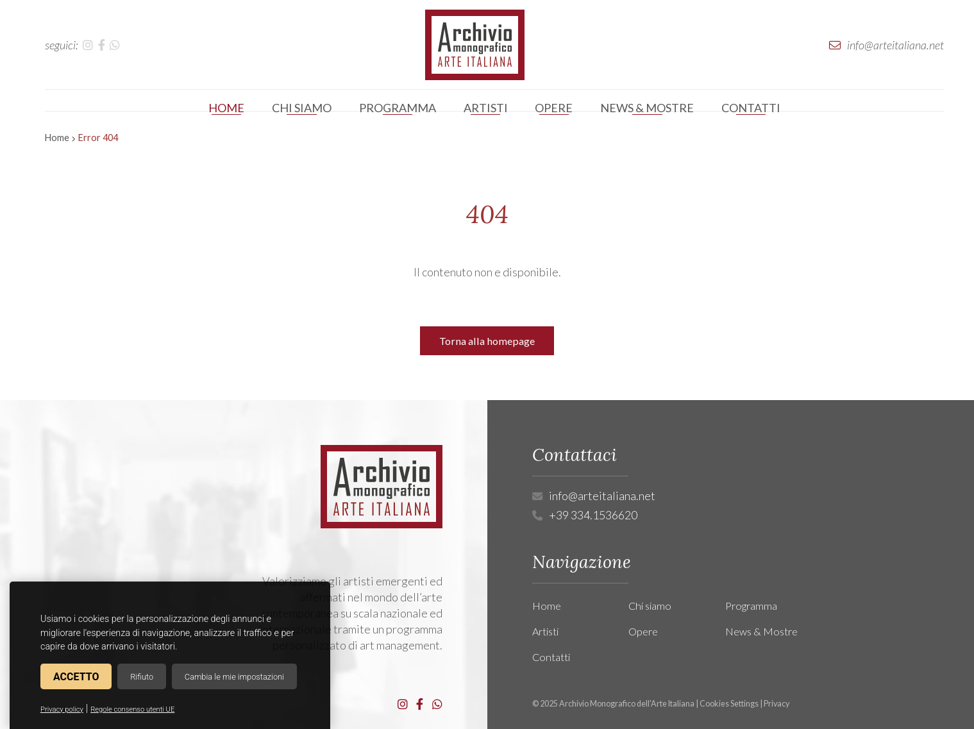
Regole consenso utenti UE (132, 709)
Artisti (545, 631)
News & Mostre (761, 631)
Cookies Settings (729, 703)
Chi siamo (649, 605)
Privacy (776, 703)
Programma (751, 605)
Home (57, 137)
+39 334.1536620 (593, 515)
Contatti (551, 657)
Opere (643, 631)
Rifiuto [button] (141, 677)
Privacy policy (61, 709)
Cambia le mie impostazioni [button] (234, 677)
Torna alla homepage (487, 341)
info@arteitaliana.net (602, 496)
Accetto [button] (76, 677)
